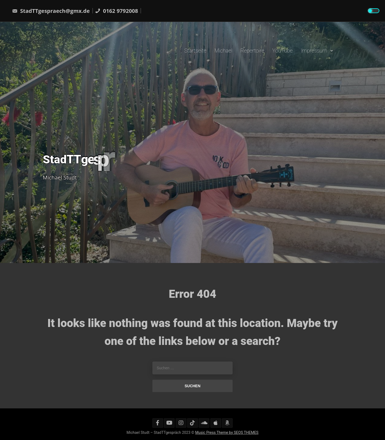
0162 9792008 (116, 10)
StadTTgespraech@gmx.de (51, 10)
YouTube (282, 50)
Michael (223, 50)
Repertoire (252, 50)
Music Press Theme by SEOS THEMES (227, 432)
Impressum (314, 50)
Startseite (195, 50)
